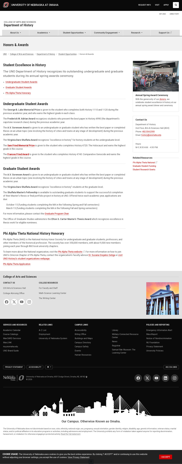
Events (78, 350)
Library (115, 330)
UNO (5, 54)
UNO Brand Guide (11, 350)
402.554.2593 (148, 131)
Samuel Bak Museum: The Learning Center (123, 351)
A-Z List (42, 330)
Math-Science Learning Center (52, 293)
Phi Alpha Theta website (70, 251)
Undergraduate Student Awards (21, 82)
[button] (15, 33)
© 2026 (29, 379)
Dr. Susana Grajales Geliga (102, 255)
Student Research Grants (144, 169)
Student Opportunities (67, 54)
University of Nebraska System (53, 338)
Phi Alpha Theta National (144, 162)
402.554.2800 (171, 367)
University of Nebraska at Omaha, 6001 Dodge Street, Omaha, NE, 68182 (56, 377)
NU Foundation (153, 342)
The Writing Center (47, 298)
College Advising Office (13, 293)
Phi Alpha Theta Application (16, 264)
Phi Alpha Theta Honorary (18, 93)
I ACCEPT (165, 457)
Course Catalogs (10, 334)
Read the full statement (70, 434)
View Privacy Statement (78, 457)
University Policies (154, 350)
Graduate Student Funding (144, 166)
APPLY (166, 5)
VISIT (157, 5)
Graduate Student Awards (19, 87)
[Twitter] (14, 302)
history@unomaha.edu (151, 135)
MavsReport (151, 334)
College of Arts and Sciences (20, 22)
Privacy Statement (154, 346)
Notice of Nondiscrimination (159, 338)
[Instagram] (29, 302)
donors (163, 99)
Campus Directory (83, 342)
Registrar (116, 345)
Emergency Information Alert (159, 330)
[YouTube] (22, 302)
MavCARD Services (12, 338)
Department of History (18, 25)
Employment (44, 334)
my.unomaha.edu (10, 346)
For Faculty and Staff (48, 288)
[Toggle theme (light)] (48, 367)
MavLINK (7, 342)
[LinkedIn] (165, 378)
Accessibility (81, 330)
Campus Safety (82, 346)
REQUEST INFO (144, 5)
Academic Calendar (12, 330)
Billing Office (80, 334)
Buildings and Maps (84, 338)
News (114, 341)
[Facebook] (7, 302)
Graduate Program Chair (57, 213)
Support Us (164, 32)
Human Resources (83, 354)
